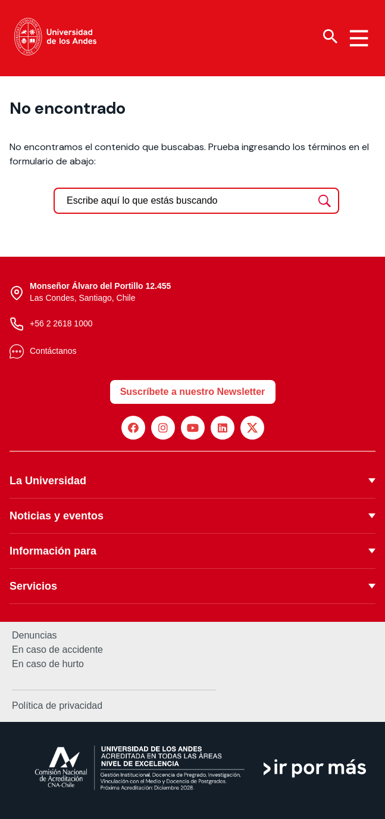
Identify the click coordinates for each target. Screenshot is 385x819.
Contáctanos (53, 351)
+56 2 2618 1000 (61, 323)
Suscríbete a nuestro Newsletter (192, 392)
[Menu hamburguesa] (359, 38)
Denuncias (34, 635)
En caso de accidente (57, 650)
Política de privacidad (57, 705)
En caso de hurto (48, 664)
